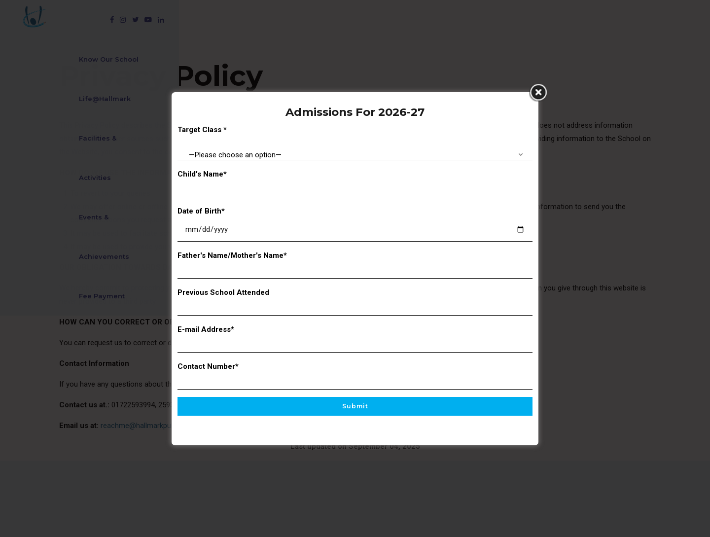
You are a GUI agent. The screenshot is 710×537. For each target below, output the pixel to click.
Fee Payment (509, 20)
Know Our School (153, 20)
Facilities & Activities (319, 20)
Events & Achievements (421, 20)
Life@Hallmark (233, 20)
